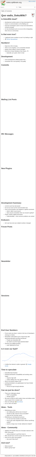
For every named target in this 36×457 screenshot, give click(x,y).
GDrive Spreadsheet (12, 39)
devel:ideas (20, 401)
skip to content (32, 1)
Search (17, 7)
